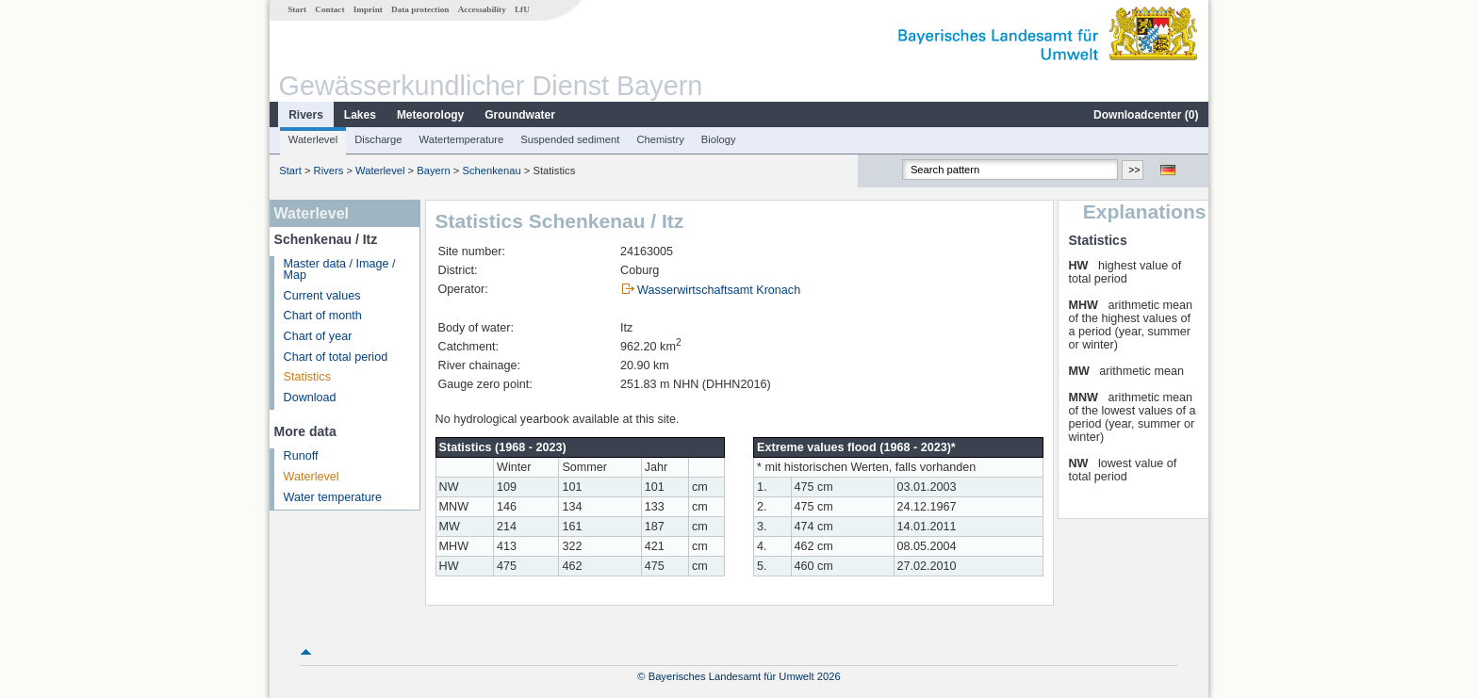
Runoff (301, 456)
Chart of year (318, 336)
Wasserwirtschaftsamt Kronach (718, 290)
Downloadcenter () (1145, 115)
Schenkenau (491, 170)
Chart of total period (336, 357)
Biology (718, 139)
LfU (522, 9)
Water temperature (333, 497)
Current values (322, 295)
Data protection (420, 9)
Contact (329, 9)
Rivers (305, 115)
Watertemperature (461, 139)
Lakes (360, 115)
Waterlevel (312, 139)
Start (296, 9)
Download (310, 397)
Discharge (378, 139)
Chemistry (659, 139)
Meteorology (430, 115)
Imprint (368, 9)
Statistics (307, 376)
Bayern (433, 170)
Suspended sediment (569, 139)
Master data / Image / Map (340, 270)
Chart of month (323, 315)
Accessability (482, 9)
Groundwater (519, 115)
